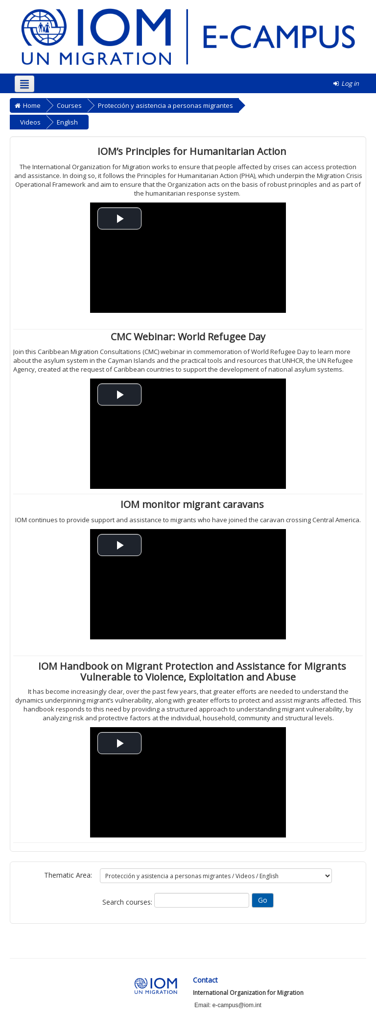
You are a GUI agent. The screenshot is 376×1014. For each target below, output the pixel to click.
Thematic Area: (68, 875)
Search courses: (128, 902)
